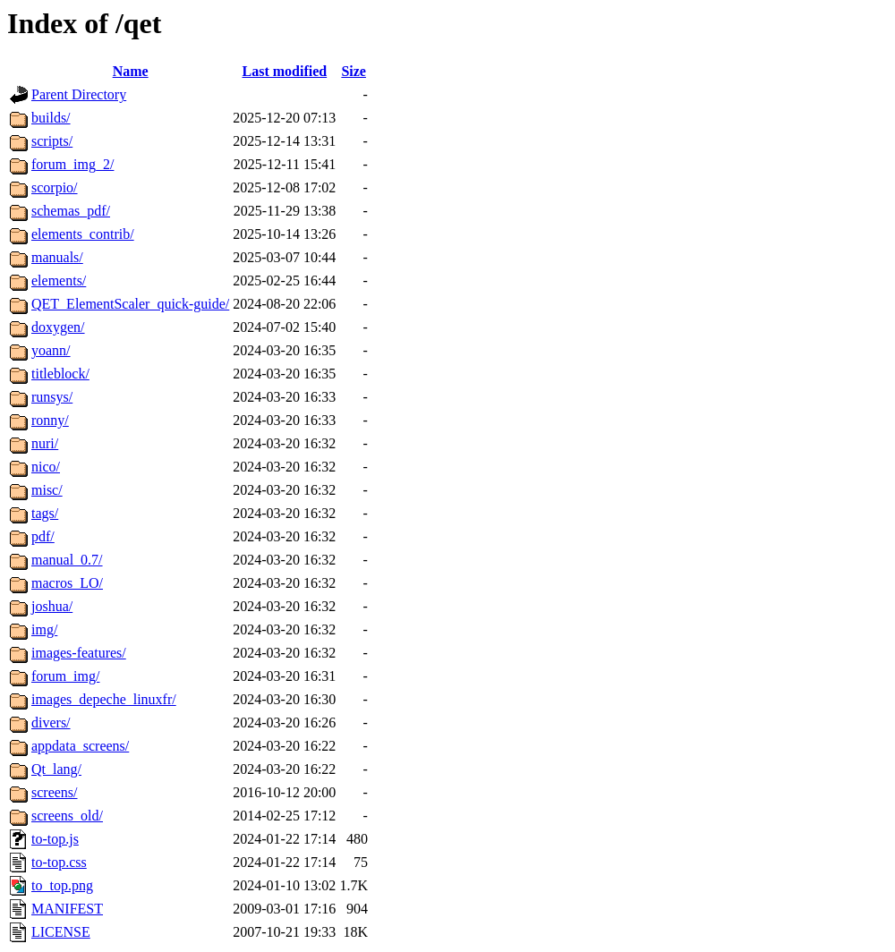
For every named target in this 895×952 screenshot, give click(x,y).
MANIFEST (67, 908)
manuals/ (57, 257)
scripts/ (51, 141)
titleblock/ (60, 373)
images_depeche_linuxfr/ (103, 699)
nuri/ (44, 443)
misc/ (47, 489)
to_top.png (62, 885)
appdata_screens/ (80, 745)
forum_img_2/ (72, 164)
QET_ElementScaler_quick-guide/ (130, 303)
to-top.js (55, 838)
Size (353, 71)
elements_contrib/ (82, 234)
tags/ (44, 513)
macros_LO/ (67, 583)
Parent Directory (78, 94)
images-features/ (78, 652)
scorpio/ (54, 187)
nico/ (45, 466)
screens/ (54, 792)
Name (131, 71)
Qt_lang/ (56, 769)
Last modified (284, 71)
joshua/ (51, 606)
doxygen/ (58, 327)
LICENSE (60, 931)
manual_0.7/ (67, 559)
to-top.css (59, 862)
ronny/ (50, 420)
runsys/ (51, 396)
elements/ (58, 280)
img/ (44, 629)
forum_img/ (65, 676)
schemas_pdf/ (70, 210)
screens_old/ (67, 815)
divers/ (51, 722)
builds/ (51, 117)
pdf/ (43, 536)
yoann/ (51, 350)
